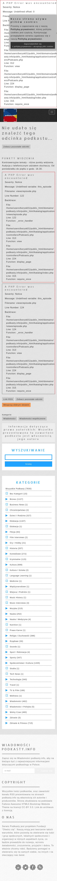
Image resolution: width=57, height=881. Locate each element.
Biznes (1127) (16, 499)
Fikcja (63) (15, 532)
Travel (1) (14, 685)
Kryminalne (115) (18, 559)
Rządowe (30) (16, 641)
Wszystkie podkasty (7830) (19, 489)
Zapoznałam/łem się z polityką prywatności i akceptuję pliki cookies (32, 45)
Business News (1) (19, 505)
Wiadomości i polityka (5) (22, 707)
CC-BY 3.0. (28, 807)
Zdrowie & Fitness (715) (21, 723)
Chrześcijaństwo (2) (19, 510)
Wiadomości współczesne (32, 418)
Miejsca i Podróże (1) (20, 592)
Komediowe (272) (18, 554)
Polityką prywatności (23, 29)
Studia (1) (14, 668)
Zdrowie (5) (15, 718)
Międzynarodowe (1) (19, 587)
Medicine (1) (16, 581)
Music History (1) (18, 597)
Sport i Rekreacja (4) (20, 652)
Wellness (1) (16, 696)
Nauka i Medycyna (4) (20, 619)
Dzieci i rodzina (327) (20, 516)
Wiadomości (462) (18, 701)
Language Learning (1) (21, 576)
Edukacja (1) (16, 526)
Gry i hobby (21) (18, 543)
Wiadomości (9, 418)
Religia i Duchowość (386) (22, 636)
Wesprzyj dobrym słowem (16, 405)
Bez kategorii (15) (18, 494)
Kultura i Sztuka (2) (19, 570)
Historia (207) (16, 548)
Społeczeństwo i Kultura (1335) (25, 663)
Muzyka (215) (16, 608)
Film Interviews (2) (19, 537)
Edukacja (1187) (18, 521)
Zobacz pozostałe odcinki (16, 146)
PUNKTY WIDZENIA (18, 158)
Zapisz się (45, 770)
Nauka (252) (16, 614)
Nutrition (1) (15, 625)
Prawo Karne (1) (18, 630)
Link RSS (8, 399)
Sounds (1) (15, 647)
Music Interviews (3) (19, 603)
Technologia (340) (18, 679)
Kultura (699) (16, 565)
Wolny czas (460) (18, 712)
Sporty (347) (16, 658)
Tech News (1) (17, 674)
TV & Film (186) (17, 690)
